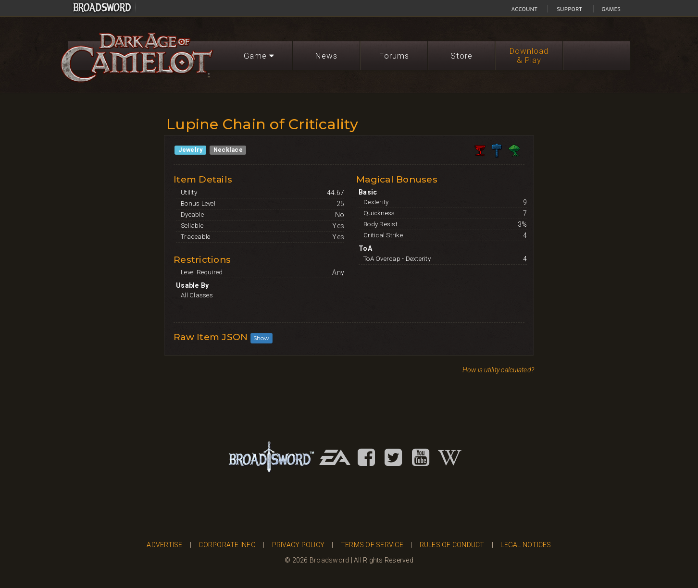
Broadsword (329, 560)
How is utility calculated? (498, 370)
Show (261, 338)
